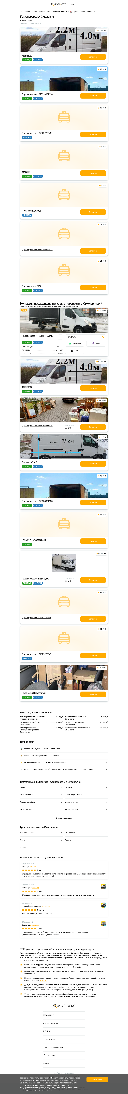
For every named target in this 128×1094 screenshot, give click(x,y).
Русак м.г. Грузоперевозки (34, 540)
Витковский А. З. (30, 462)
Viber (96, 343)
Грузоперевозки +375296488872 (37, 249)
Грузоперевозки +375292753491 (37, 133)
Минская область (60, 12)
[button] (105, 78)
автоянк (25, 172)
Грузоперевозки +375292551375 (37, 425)
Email (74, 350)
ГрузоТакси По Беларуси (33, 693)
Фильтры (43, 981)
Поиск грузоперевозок (41, 12)
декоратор (27, 55)
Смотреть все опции (64, 818)
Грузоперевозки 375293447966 (36, 617)
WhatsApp (75, 343)
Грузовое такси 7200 (32, 286)
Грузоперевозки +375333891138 (37, 94)
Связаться (93, 57)
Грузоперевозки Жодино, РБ (35, 578)
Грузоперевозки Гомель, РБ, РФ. (37, 336)
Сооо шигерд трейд (31, 210)
